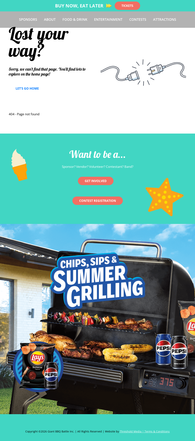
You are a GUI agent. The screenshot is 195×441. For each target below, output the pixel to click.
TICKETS (127, 6)
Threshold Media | (132, 431)
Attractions (164, 19)
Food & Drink (74, 19)
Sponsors (28, 19)
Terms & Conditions (157, 431)
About (50, 19)
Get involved (96, 181)
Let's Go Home (27, 88)
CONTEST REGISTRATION (97, 201)
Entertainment (108, 19)
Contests (137, 19)
